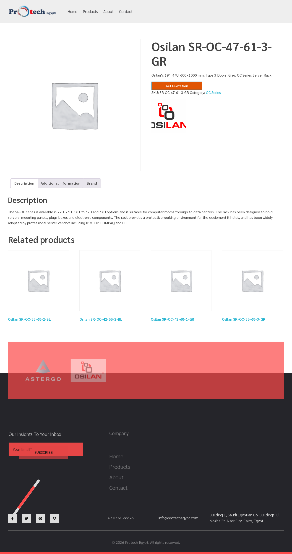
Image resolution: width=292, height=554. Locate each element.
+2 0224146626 (223, 11)
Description (24, 183)
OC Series (213, 92)
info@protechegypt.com (177, 11)
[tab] (24, 183)
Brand (92, 183)
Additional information (60, 183)
